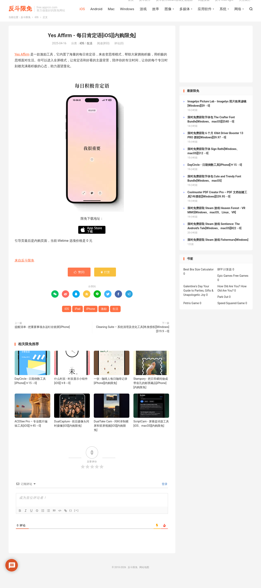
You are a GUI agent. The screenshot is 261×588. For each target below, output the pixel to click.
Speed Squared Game (231, 312)
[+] (76, 519)
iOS (82, 14)
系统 (223, 14)
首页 (131, 5)
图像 (168, 14)
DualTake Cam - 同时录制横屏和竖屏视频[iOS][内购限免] (111, 435)
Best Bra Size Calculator (198, 278)
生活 (89, 52)
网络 (237, 14)
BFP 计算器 (224, 278)
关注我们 (244, 5)
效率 (155, 14)
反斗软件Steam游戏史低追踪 (174, 5)
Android (96, 14)
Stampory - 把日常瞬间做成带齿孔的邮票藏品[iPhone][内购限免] (150, 392)
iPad (77, 318)
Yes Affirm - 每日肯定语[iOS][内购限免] (92, 45)
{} (70, 519)
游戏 (143, 14)
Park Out (222, 306)
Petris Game (191, 312)
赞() (79, 281)
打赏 (105, 281)
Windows (127, 14)
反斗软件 (145, 5)
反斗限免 (20, 14)
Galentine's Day (193, 295)
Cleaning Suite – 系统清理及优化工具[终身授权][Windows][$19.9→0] (132, 338)
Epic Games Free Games (232, 284)
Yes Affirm (22, 63)
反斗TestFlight (224, 5)
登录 (164, 493)
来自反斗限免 (24, 269)
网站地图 (144, 576)
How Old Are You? (228, 295)
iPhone (90, 318)
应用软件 (205, 14)
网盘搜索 (204, 5)
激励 (104, 318)
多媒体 (184, 14)
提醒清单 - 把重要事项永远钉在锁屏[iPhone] (42, 336)
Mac (111, 14)
